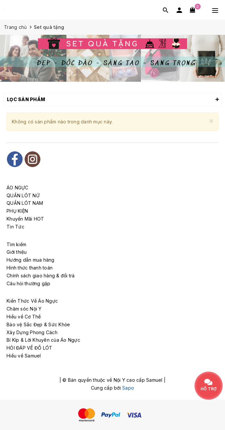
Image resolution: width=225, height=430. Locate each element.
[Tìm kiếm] (165, 10)
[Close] (211, 120)
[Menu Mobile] (215, 10)
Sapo (128, 388)
